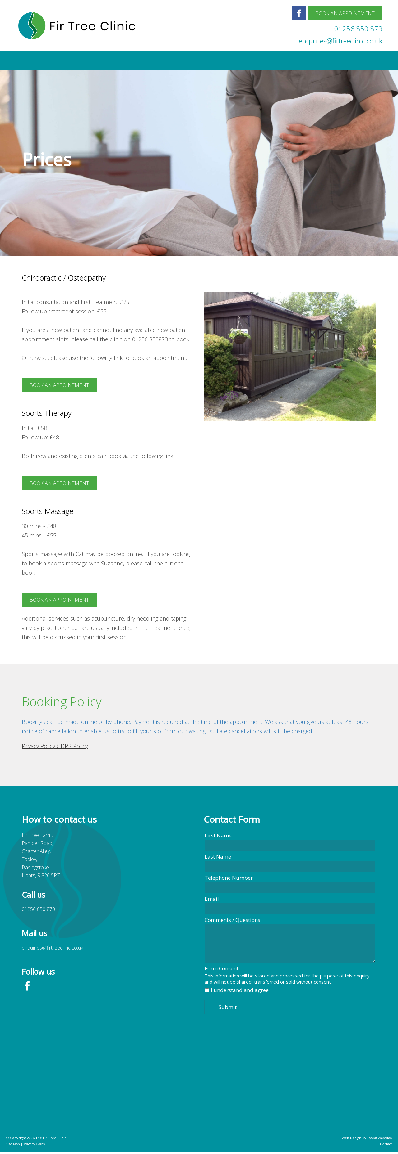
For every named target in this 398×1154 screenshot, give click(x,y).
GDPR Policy (72, 746)
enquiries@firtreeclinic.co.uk (340, 40)
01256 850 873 (358, 28)
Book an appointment (59, 385)
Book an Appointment (345, 13)
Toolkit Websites (379, 1138)
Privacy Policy (39, 746)
